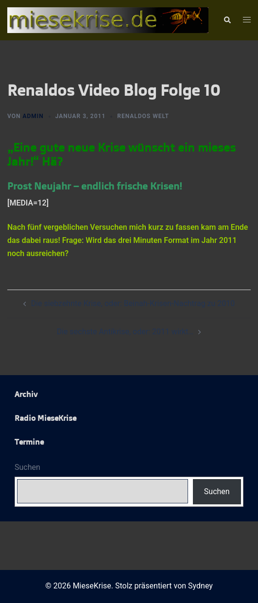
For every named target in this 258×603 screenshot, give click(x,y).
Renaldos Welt (143, 116)
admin (32, 116)
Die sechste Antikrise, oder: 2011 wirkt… (125, 331)
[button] (227, 20)
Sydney (200, 585)
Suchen (27, 467)
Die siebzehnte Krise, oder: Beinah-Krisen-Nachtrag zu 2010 (133, 303)
